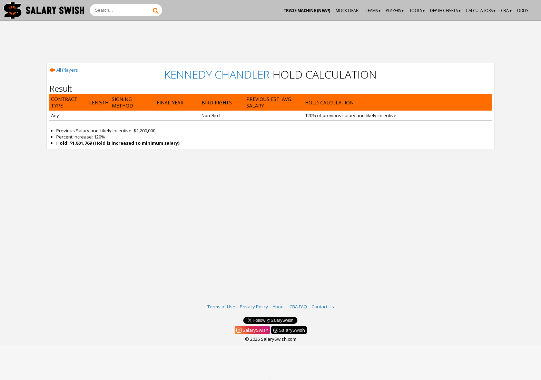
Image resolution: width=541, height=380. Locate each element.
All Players (63, 70)
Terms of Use (221, 307)
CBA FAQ (298, 307)
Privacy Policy (254, 307)
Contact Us (323, 307)
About (279, 307)
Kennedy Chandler (217, 74)
